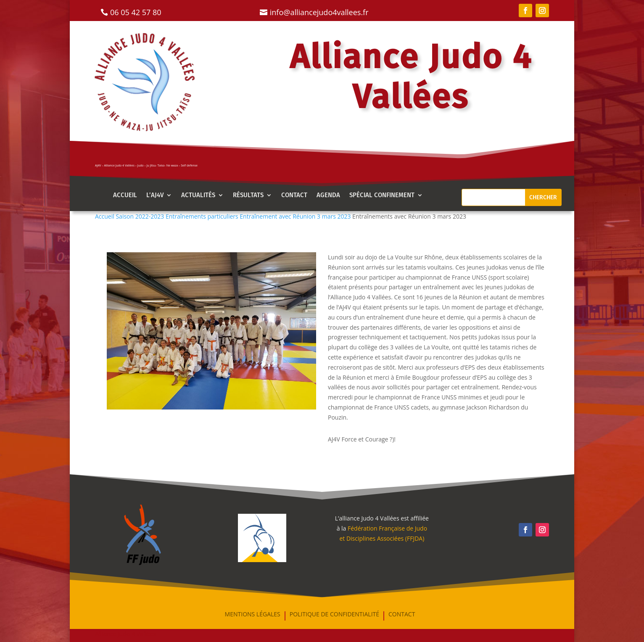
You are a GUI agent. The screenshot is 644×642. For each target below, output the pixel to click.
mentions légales (252, 614)
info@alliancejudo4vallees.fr (319, 12)
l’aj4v (155, 195)
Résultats (248, 195)
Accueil (125, 195)
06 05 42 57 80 (135, 12)
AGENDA (328, 195)
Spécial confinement (381, 195)
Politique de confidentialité (334, 614)
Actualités (198, 195)
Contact (294, 195)
